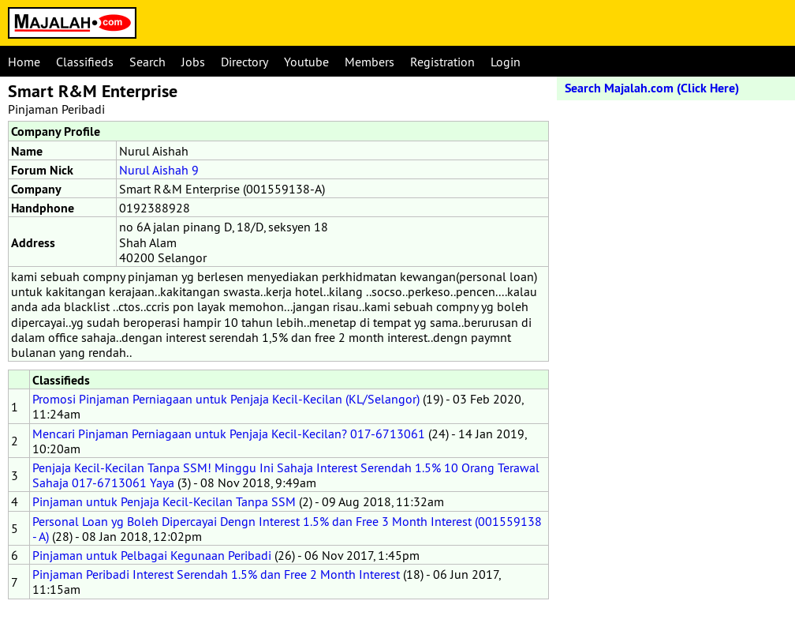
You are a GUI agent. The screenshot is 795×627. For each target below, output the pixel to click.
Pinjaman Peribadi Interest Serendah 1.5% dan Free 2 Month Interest (216, 574)
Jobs (193, 61)
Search (147, 61)
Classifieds (85, 61)
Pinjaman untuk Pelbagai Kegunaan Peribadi (151, 555)
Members (369, 61)
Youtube (306, 61)
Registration (442, 61)
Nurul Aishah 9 (159, 170)
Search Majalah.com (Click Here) (652, 88)
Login (506, 61)
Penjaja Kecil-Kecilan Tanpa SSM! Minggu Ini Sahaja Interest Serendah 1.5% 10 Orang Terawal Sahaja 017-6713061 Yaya (285, 475)
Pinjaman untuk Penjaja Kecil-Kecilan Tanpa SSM (164, 501)
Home (24, 61)
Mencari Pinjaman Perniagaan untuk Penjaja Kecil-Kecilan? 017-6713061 (228, 433)
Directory (244, 61)
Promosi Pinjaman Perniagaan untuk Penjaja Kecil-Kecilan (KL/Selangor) (226, 399)
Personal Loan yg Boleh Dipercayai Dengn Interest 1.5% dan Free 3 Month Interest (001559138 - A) (287, 528)
